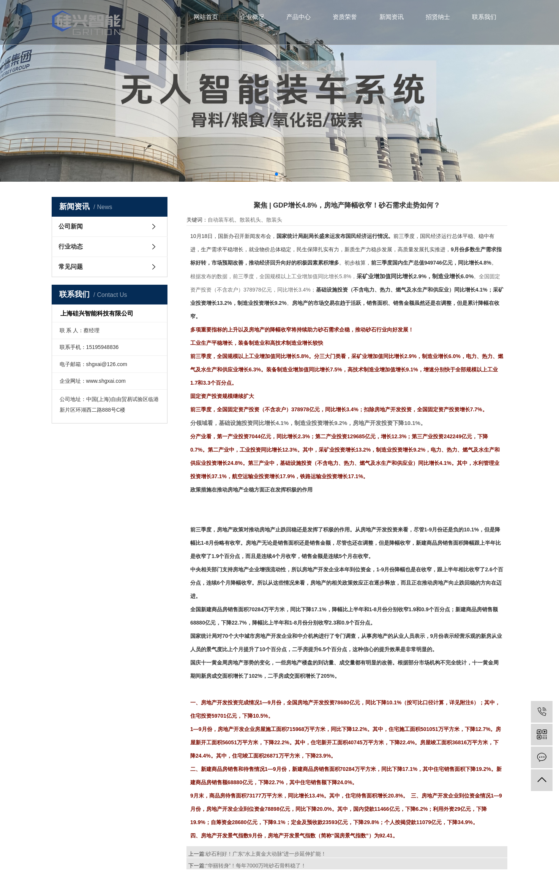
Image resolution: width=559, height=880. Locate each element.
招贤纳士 (438, 17)
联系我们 (484, 17)
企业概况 (252, 17)
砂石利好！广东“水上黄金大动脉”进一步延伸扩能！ (266, 854)
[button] (276, 174)
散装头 (274, 220)
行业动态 (70, 246)
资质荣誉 (345, 17)
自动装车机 (221, 220)
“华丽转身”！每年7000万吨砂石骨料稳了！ (256, 866)
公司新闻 (70, 226)
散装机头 (250, 220)
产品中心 (298, 17)
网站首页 (206, 17)
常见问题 (70, 266)
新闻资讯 (391, 17)
